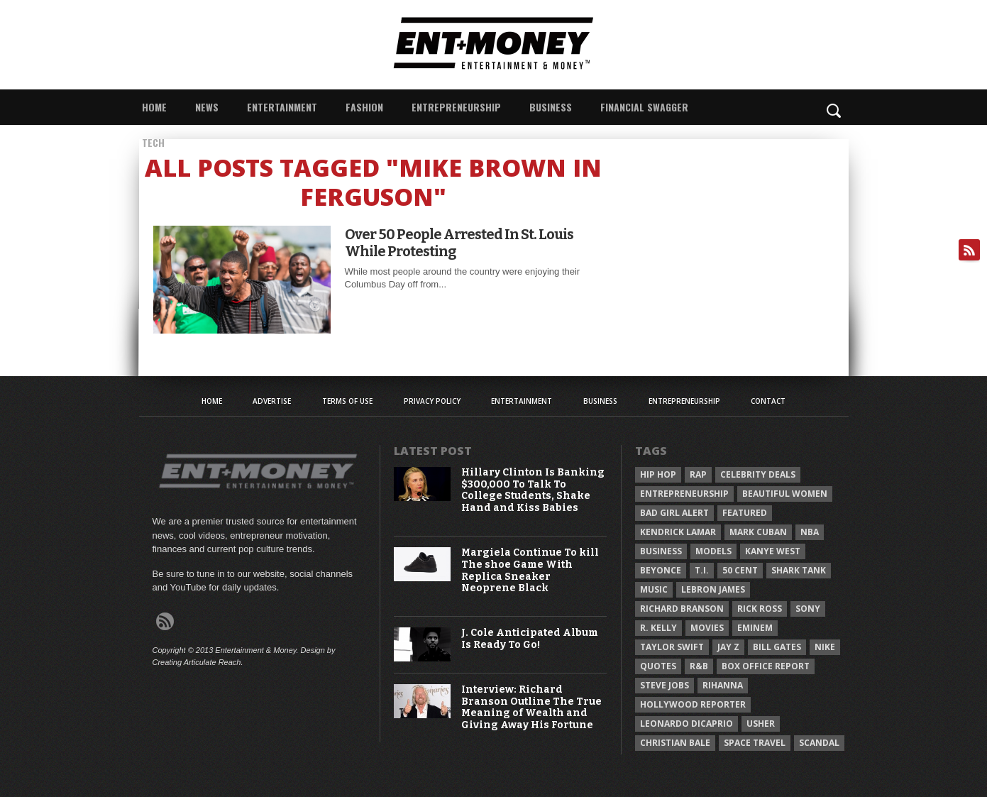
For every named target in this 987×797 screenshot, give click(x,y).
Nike (825, 647)
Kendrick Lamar (678, 532)
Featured (744, 513)
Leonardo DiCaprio (686, 724)
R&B (699, 666)
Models (713, 551)
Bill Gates (777, 647)
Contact (768, 401)
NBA (809, 532)
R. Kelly (658, 628)
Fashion (364, 106)
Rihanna (722, 685)
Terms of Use (347, 401)
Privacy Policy (432, 401)
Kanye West (772, 551)
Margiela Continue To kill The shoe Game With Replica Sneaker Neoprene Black (530, 570)
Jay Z (728, 647)
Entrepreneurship (456, 106)
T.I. (702, 570)
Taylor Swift (672, 647)
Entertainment (282, 106)
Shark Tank (798, 570)
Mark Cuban (758, 532)
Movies (707, 628)
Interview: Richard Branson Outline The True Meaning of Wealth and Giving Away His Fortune (531, 707)
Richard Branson (682, 609)
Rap (698, 474)
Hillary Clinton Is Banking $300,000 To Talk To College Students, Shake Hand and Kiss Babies (533, 490)
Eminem (755, 628)
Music (654, 589)
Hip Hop (658, 474)
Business (550, 106)
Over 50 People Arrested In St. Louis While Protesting (459, 243)
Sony (807, 609)
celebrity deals (757, 474)
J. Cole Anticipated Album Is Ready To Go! (529, 639)
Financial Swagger (644, 106)
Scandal (819, 743)
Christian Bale (675, 743)
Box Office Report (766, 666)
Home (154, 106)
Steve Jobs (664, 685)
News (207, 106)
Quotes (658, 666)
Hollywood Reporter (693, 704)
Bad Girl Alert (674, 513)
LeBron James (713, 589)
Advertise (272, 401)
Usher (760, 724)
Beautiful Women (784, 494)
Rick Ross (759, 609)
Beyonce (660, 570)
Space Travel (754, 743)
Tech (153, 142)
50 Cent (740, 570)
